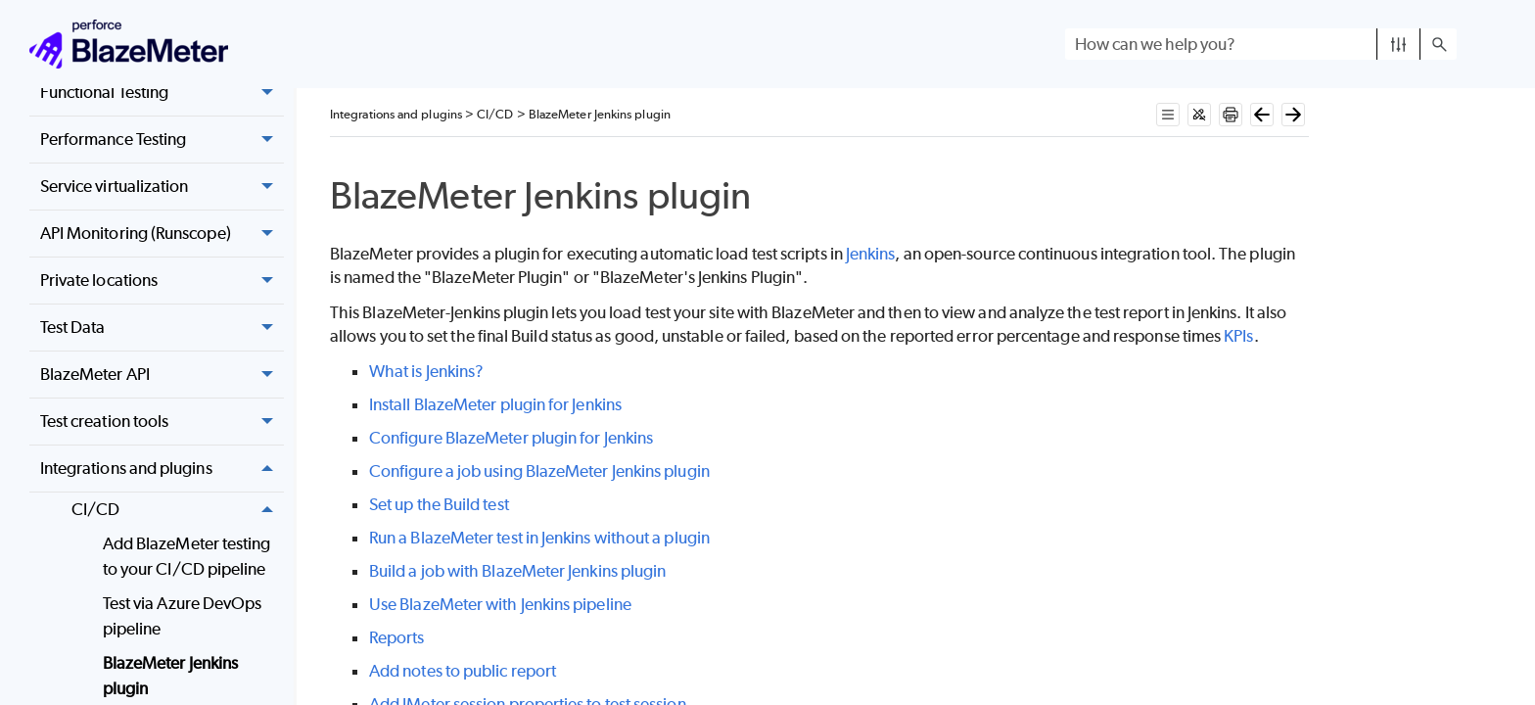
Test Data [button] (162, 328)
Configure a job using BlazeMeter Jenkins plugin (539, 471)
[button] (1398, 44)
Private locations (162, 281)
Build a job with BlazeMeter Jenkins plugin (517, 571)
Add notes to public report (462, 671)
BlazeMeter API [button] (162, 375)
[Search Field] (1261, 44)
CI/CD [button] (177, 510)
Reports (397, 637)
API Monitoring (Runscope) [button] (162, 234)
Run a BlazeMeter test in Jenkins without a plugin (539, 537)
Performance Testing (162, 140)
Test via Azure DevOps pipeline (182, 615)
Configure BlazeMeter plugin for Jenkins (511, 437)
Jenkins (871, 253)
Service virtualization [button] (162, 187)
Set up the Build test (439, 504)
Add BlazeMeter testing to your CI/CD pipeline (187, 556)
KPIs (1238, 336)
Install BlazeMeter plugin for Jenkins (495, 404)
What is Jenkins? (426, 371)
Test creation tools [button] (162, 422)
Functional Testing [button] (162, 93)
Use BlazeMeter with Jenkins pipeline (500, 604)
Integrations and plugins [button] (162, 469)
